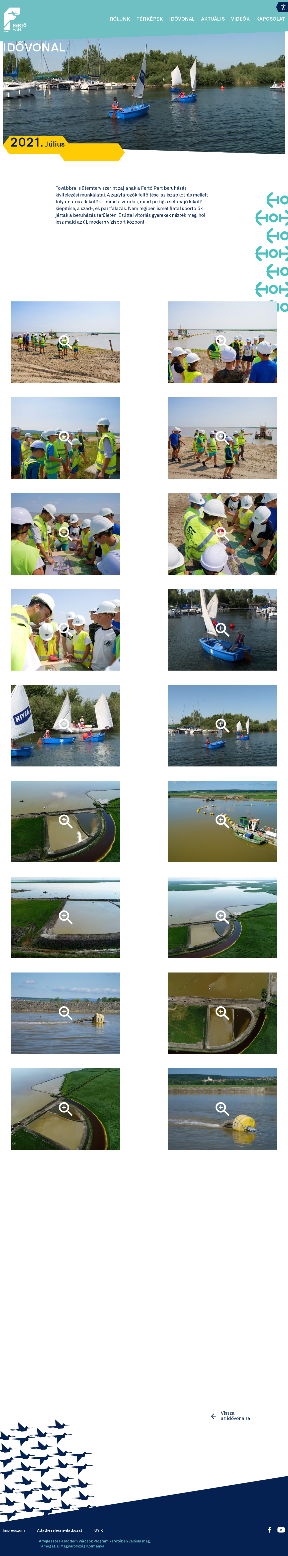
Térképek (149, 19)
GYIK (98, 1530)
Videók (240, 19)
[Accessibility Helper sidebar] (282, 6)
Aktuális (213, 19)
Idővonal (182, 19)
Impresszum (14, 1530)
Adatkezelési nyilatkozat (59, 1530)
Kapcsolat (270, 19)
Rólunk (120, 19)
